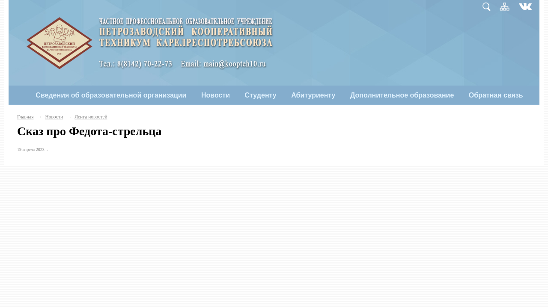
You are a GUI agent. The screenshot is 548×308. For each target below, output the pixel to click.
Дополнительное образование (402, 95)
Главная (25, 116)
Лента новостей (90, 116)
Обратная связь (496, 95)
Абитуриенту (313, 95)
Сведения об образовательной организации (111, 95)
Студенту (261, 95)
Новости (215, 95)
